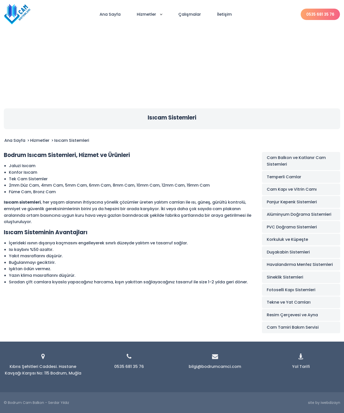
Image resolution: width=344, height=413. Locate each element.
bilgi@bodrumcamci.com (215, 366)
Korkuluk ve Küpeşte (287, 239)
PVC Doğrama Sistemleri (292, 227)
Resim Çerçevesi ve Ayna (292, 315)
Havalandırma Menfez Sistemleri (300, 264)
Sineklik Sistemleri (285, 277)
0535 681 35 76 (320, 14)
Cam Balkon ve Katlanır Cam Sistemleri (296, 161)
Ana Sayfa (110, 14)
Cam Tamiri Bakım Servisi (293, 327)
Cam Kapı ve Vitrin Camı (292, 189)
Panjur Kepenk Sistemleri (292, 202)
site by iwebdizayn (324, 402)
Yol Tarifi (301, 366)
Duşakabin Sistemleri (288, 252)
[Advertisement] (172, 66)
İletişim (224, 14)
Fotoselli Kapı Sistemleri (291, 290)
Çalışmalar (189, 14)
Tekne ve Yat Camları (289, 302)
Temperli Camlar (284, 177)
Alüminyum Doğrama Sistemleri (299, 214)
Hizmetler (149, 14)
